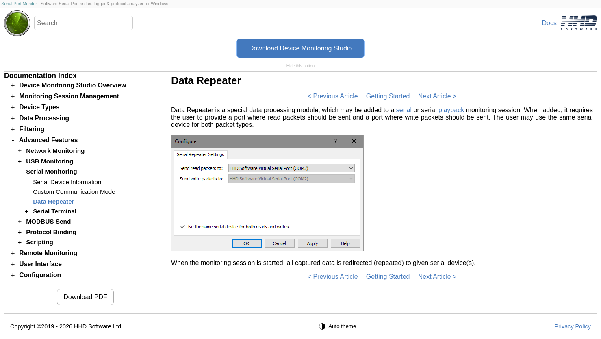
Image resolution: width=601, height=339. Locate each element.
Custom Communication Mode (74, 191)
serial (404, 109)
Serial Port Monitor (19, 3)
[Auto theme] (338, 326)
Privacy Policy (572, 326)
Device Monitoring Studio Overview (72, 85)
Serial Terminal (54, 211)
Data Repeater (53, 201)
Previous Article (335, 96)
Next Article (434, 96)
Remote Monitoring (48, 253)
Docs (549, 23)
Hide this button (300, 66)
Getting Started (388, 96)
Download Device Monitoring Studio (300, 48)
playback (451, 109)
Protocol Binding (51, 231)
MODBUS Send (48, 221)
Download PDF (85, 296)
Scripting (39, 242)
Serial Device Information (67, 181)
